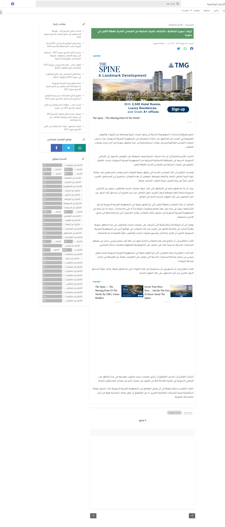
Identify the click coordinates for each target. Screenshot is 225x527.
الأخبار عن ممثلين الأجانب (68, 267)
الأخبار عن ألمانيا (68, 224)
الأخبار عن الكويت (68, 220)
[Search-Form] (104, 4)
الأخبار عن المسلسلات (68, 229)
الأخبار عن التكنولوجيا (68, 186)
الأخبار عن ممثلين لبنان (68, 296)
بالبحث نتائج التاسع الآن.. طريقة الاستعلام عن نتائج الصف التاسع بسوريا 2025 (58, 34)
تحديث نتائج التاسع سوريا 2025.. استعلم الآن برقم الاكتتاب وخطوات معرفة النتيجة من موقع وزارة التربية (58, 55)
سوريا (220, 10)
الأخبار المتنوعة (170, 407)
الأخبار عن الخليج (68, 195)
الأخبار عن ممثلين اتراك (68, 262)
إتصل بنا (180, 10)
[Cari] (2, 4)
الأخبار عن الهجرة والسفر (68, 237)
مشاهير (202, 10)
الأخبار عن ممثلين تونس (68, 279)
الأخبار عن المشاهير (68, 233)
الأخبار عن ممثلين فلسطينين (68, 292)
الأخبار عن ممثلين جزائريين (68, 284)
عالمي (211, 10)
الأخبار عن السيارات (68, 207)
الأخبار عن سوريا (72, 250)
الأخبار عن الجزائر (68, 190)
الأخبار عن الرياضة (68, 199)
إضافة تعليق (154, 38)
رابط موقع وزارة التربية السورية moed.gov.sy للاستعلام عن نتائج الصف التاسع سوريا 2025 (59, 86)
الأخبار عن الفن (52, 212)
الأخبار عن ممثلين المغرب (68, 275)
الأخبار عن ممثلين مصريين (68, 300)
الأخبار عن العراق (73, 212)
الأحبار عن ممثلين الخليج (68, 165)
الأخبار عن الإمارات (68, 182)
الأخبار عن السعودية (68, 203)
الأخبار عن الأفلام (52, 173)
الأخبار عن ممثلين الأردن (68, 271)
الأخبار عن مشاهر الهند (68, 254)
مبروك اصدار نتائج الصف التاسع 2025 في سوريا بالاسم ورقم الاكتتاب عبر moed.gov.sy (59, 117)
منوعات (192, 10)
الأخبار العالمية (209, 4)
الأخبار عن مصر (68, 258)
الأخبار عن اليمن (73, 241)
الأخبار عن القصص (68, 216)
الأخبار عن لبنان (50, 250)
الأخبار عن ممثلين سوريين (68, 288)
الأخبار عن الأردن (73, 173)
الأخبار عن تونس (68, 245)
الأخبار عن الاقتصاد (68, 178)
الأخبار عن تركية (52, 241)
